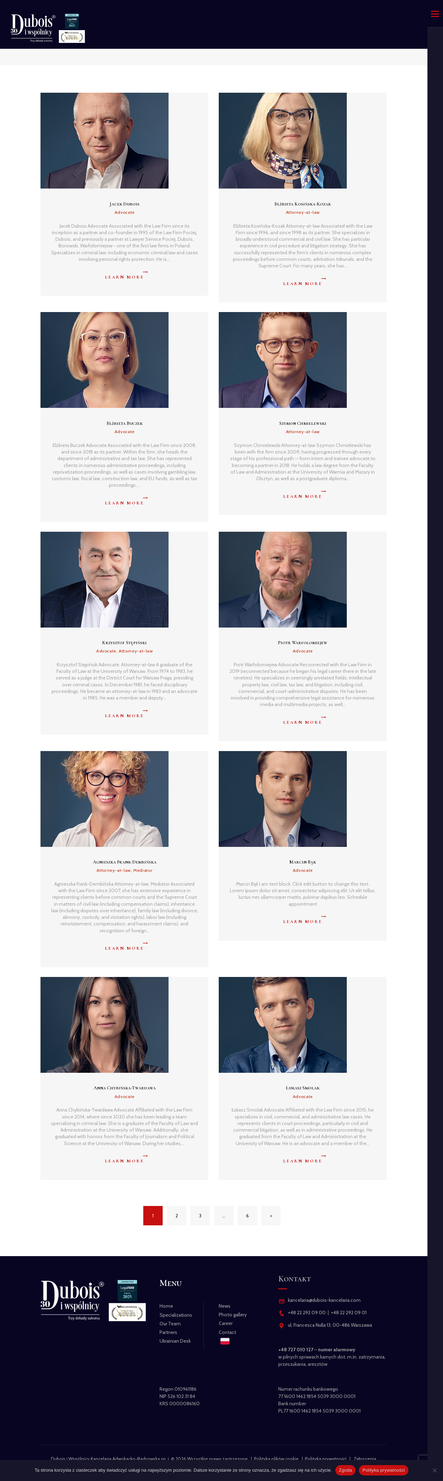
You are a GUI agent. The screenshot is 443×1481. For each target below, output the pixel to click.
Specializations (176, 1315)
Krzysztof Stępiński (124, 643)
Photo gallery (233, 1314)
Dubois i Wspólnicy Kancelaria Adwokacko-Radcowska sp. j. (110, 1459)
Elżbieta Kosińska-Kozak (302, 204)
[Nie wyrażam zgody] (434, 1470)
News (224, 1306)
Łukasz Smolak (302, 1088)
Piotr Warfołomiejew (302, 643)
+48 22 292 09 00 (307, 1312)
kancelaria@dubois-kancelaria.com (324, 1300)
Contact (227, 1332)
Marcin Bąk (302, 862)
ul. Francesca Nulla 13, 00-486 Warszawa (330, 1325)
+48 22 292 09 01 (349, 1312)
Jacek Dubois (124, 204)
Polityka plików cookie (276, 1459)
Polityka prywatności (325, 1459)
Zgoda (345, 1470)
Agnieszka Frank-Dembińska (124, 862)
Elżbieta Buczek (125, 423)
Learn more (124, 277)
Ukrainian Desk (175, 1341)
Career (226, 1323)
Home (166, 1306)
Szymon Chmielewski (302, 423)
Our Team (170, 1323)
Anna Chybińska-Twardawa (124, 1088)
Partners (168, 1332)
